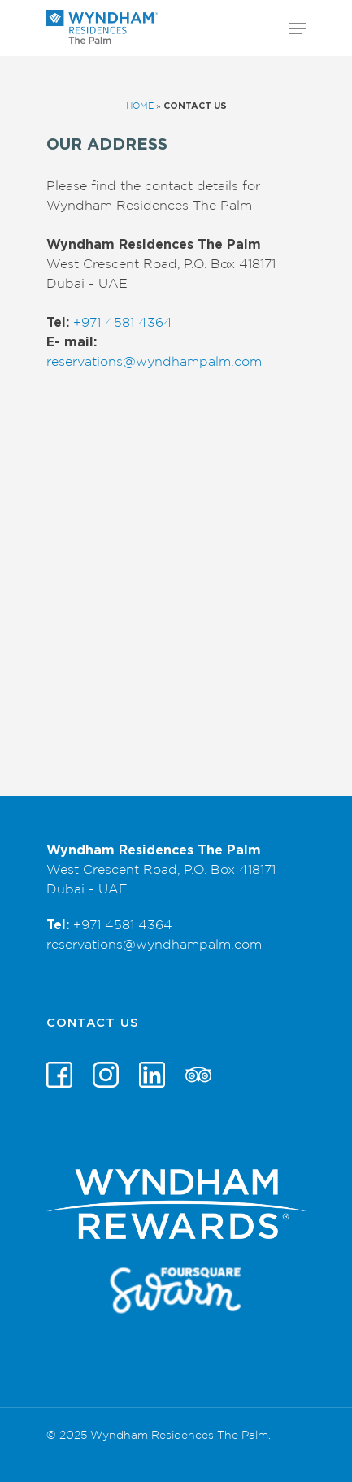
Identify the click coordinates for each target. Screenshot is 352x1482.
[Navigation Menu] (297, 28)
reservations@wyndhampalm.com (154, 361)
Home (140, 106)
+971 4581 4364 (122, 322)
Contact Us (92, 1023)
